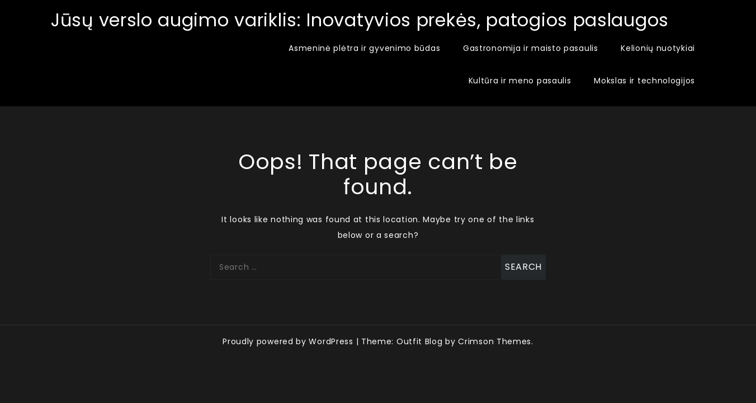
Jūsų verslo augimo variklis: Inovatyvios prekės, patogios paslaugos (360, 19)
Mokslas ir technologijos (644, 80)
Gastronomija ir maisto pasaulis (530, 48)
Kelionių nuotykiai (658, 48)
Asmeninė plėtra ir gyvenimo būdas (364, 48)
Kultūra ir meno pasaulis (520, 80)
